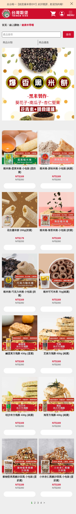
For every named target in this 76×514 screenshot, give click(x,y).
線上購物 (14, 25)
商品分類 (8, 42)
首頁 (4, 25)
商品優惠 (44, 42)
